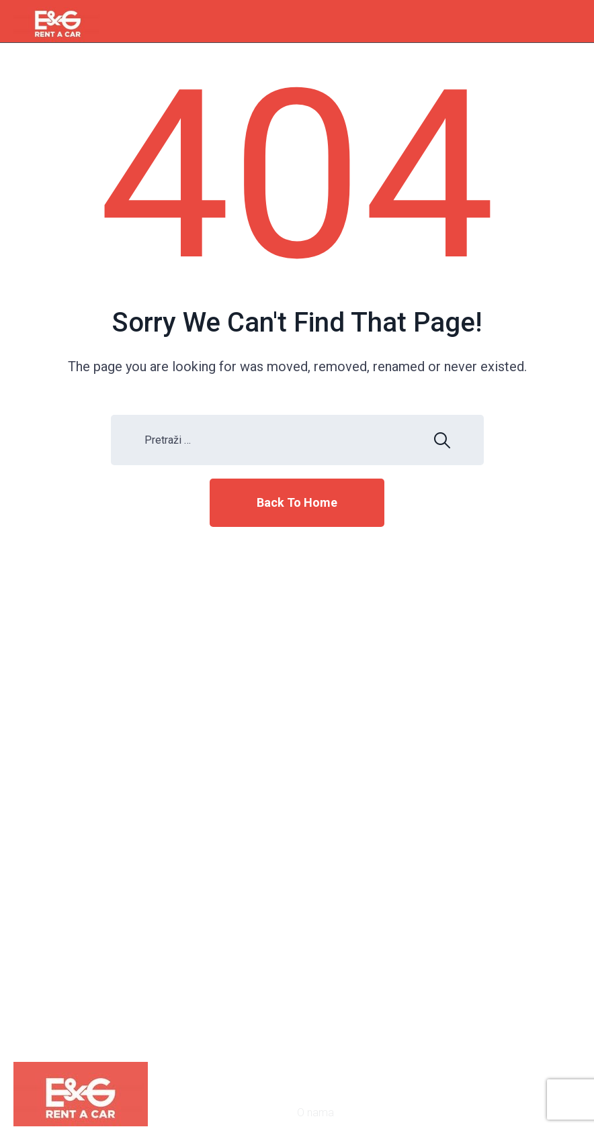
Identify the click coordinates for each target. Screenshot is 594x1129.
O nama (315, 1112)
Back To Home (297, 502)
